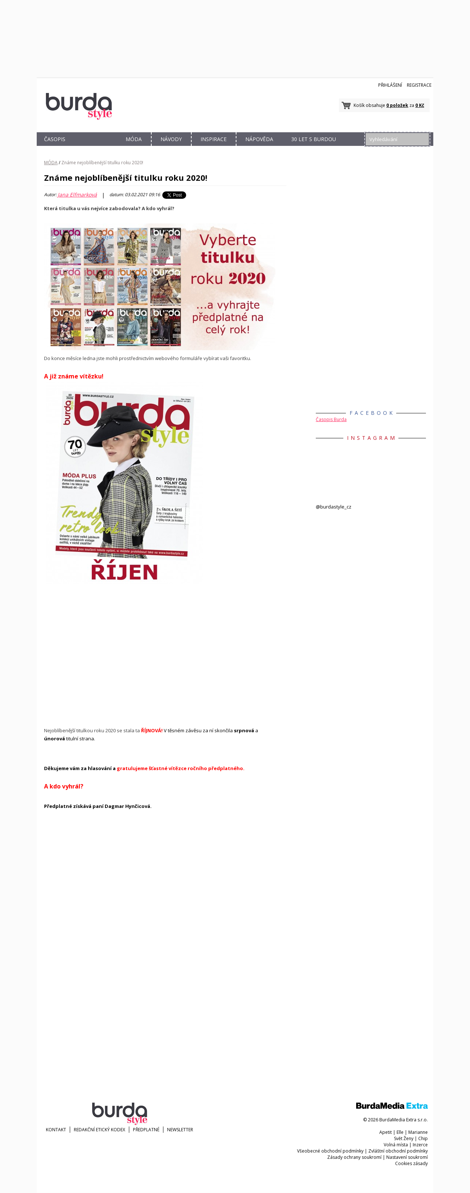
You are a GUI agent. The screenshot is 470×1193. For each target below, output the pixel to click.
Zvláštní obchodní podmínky (398, 1151)
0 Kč (419, 105)
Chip (423, 1138)
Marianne (418, 1132)
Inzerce (420, 1145)
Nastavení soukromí (407, 1157)
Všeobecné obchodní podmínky (330, 1151)
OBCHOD (94, 147)
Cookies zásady (411, 1163)
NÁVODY (171, 139)
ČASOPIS (54, 139)
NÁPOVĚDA (259, 139)
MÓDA (134, 139)
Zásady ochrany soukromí (354, 1157)
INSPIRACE (213, 139)
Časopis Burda (331, 419)
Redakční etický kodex (99, 1129)
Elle (400, 1132)
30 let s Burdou (313, 139)
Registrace (419, 85)
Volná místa (396, 1145)
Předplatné (146, 1129)
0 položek (397, 105)
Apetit (385, 1132)
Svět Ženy (403, 1138)
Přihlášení (390, 85)
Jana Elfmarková (77, 194)
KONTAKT (56, 1129)
